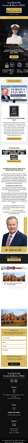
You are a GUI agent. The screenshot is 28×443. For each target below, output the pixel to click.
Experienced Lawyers (7, 71)
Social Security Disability (14, 152)
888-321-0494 (17, 415)
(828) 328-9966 (15, 11)
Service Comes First (12, 71)
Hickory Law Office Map (14, 398)
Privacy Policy (17, 356)
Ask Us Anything (20, 71)
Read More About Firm (14, 138)
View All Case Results (14, 81)
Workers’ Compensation (14, 157)
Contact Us (14, 57)
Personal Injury (6, 152)
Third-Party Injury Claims (22, 152)
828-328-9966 (15, 209)
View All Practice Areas (14, 161)
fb (12, 381)
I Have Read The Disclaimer (14, 360)
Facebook (11, 14)
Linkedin (17, 14)
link (16, 381)
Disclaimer (10, 356)
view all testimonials (14, 259)
